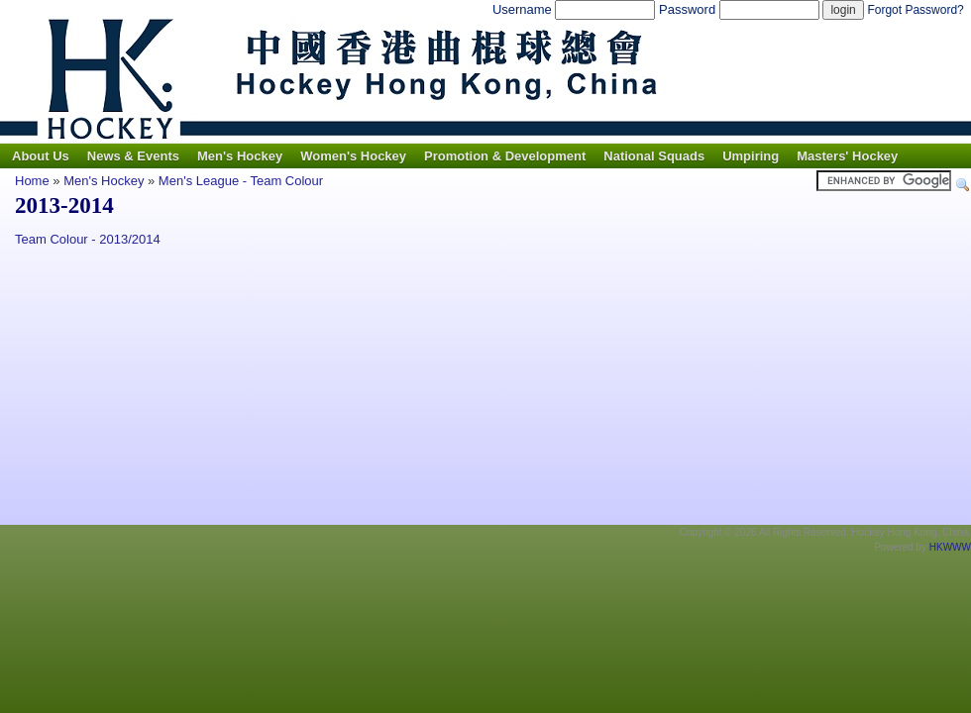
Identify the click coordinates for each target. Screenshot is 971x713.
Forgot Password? (915, 10)
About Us (40, 156)
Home (32, 180)
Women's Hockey (353, 156)
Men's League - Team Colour (241, 180)
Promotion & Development (505, 156)
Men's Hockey (239, 156)
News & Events (133, 156)
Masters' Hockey (847, 156)
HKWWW (950, 547)
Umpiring (750, 156)
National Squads (653, 156)
